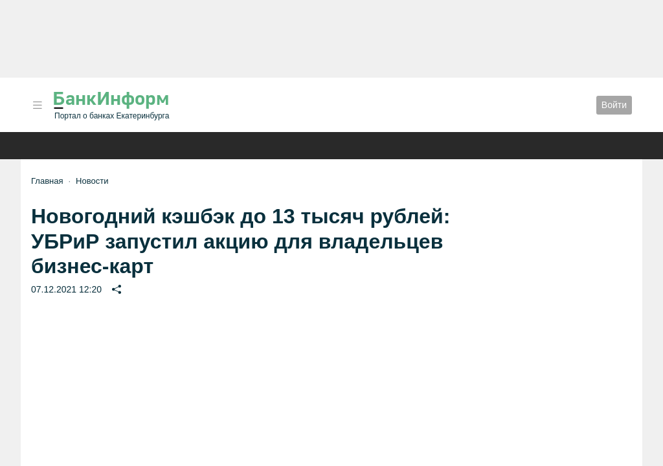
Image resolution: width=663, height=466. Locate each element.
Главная (47, 181)
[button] (37, 105)
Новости (92, 181)
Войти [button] (614, 105)
